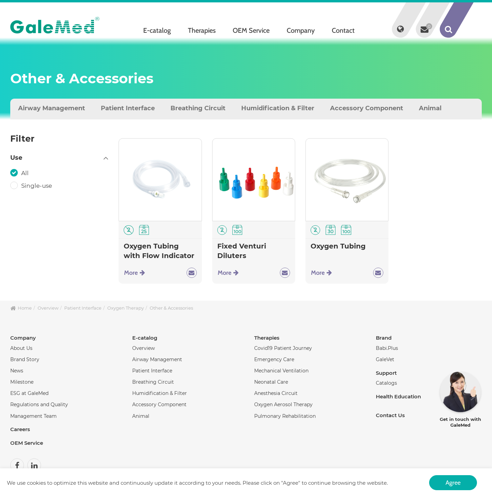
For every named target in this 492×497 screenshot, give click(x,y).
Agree (453, 482)
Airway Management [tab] (51, 108)
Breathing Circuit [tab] (198, 108)
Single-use (37, 185)
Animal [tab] (430, 108)
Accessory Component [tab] (366, 108)
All (25, 173)
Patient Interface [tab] (128, 108)
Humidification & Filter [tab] (277, 108)
